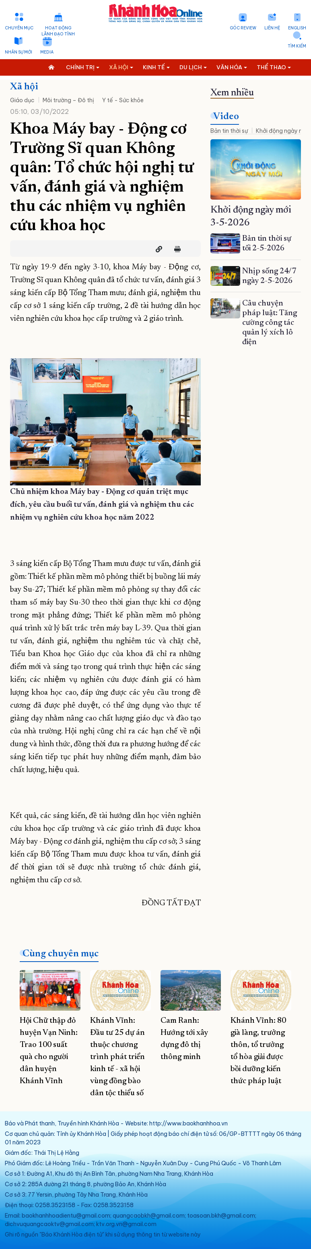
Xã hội (24, 87)
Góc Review (243, 28)
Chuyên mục (19, 28)
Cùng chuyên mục (61, 954)
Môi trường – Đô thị (68, 100)
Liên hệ (272, 28)
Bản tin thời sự (229, 130)
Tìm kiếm (297, 46)
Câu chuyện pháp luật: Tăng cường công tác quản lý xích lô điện (269, 322)
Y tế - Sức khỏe (123, 100)
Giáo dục (22, 100)
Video (226, 117)
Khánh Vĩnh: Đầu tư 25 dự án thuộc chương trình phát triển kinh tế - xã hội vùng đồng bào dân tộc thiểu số (117, 1057)
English (297, 28)
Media (47, 52)
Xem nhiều (232, 93)
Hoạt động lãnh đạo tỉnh (58, 31)
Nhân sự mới (18, 52)
